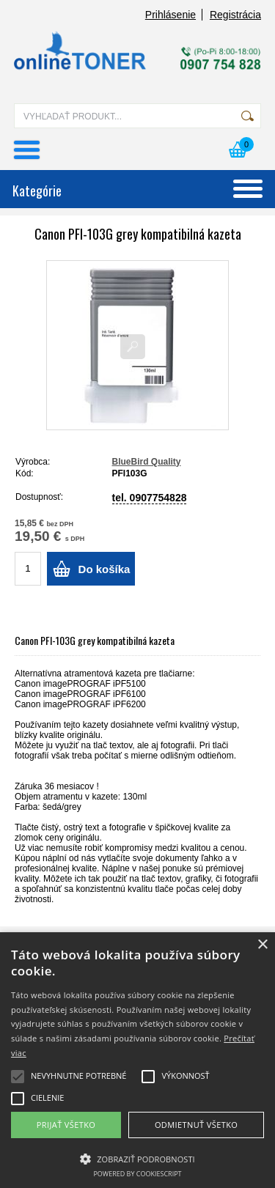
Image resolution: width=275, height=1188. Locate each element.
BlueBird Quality (146, 462)
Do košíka (104, 569)
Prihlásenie (170, 15)
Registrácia (235, 15)
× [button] (262, 945)
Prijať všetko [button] (66, 1124)
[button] (137, 1158)
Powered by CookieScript (137, 1173)
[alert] (137, 1060)
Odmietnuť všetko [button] (196, 1124)
